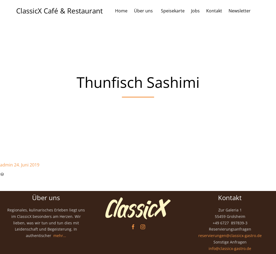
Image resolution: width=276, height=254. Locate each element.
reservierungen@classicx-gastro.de (230, 235)
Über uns (144, 11)
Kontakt (214, 11)
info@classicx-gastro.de (230, 248)
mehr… (59, 235)
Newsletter (240, 11)
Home (121, 11)
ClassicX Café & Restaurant (59, 11)
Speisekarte (173, 11)
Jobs (195, 11)
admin (6, 165)
